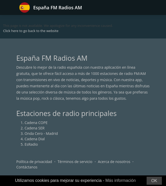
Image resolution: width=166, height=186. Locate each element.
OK (154, 181)
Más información (120, 180)
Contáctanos (26, 167)
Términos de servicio (75, 161)
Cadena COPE (36, 122)
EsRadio (31, 144)
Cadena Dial (35, 138)
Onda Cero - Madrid (41, 133)
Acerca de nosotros (114, 161)
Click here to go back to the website (30, 30)
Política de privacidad (34, 161)
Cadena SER (34, 128)
